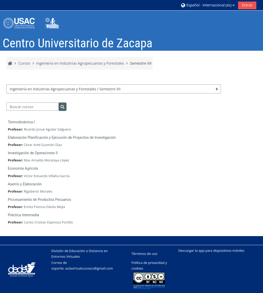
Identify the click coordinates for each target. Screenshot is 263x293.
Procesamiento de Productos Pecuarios (39, 199)
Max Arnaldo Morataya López (46, 160)
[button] (208, 5)
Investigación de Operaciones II (33, 153)
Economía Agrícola (23, 168)
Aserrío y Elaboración (25, 184)
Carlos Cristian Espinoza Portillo (48, 222)
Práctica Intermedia (23, 215)
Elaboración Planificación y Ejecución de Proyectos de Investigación (62, 137)
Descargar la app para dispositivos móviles (211, 250)
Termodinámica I (21, 122)
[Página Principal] (35, 22)
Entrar (247, 5)
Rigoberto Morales (38, 191)
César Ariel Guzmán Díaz (43, 144)
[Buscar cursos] (32, 106)
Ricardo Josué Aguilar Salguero (47, 129)
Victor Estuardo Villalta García (47, 176)
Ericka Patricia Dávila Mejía (44, 206)
